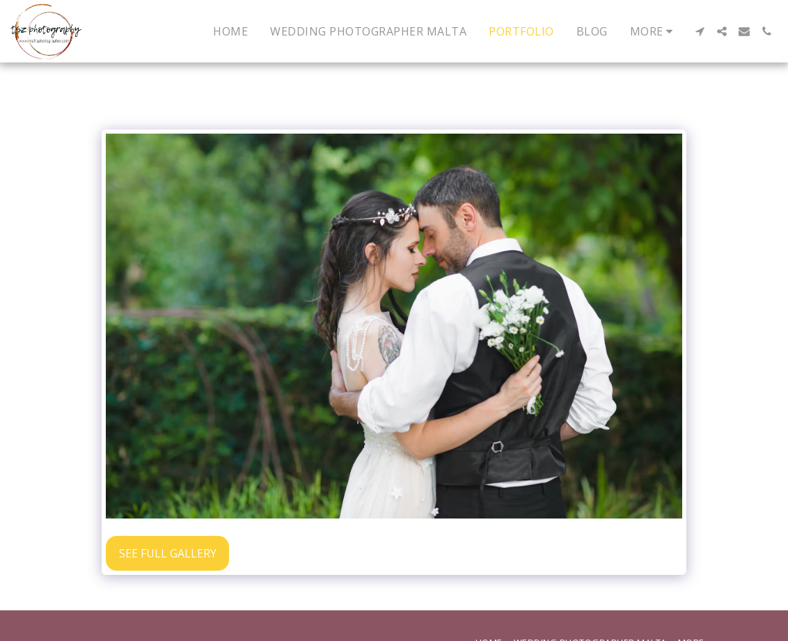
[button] (699, 31)
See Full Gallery (167, 553)
